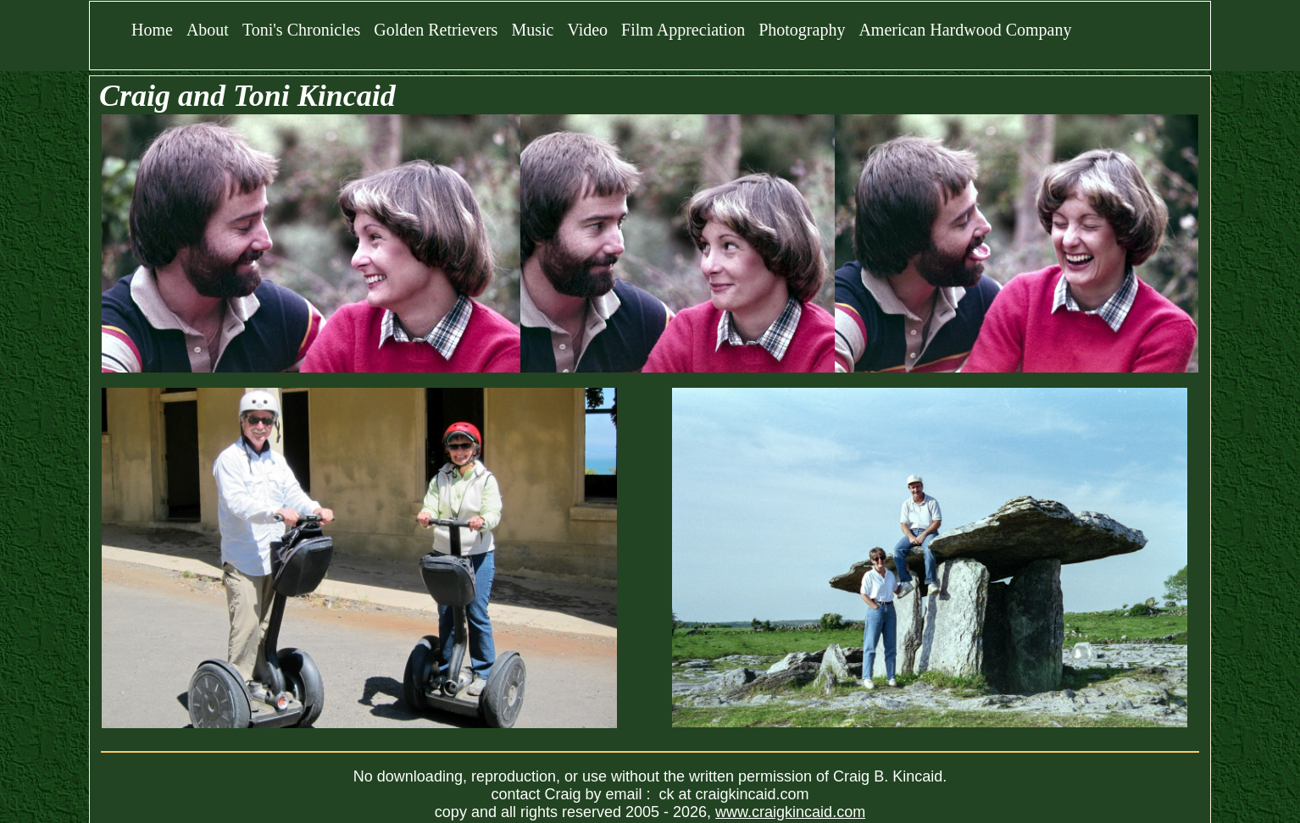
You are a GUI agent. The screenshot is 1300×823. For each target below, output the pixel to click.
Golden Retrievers (435, 29)
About (207, 29)
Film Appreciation (683, 29)
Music (532, 29)
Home (152, 29)
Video (587, 29)
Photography (801, 29)
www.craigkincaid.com (790, 812)
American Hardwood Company (964, 29)
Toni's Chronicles (301, 29)
